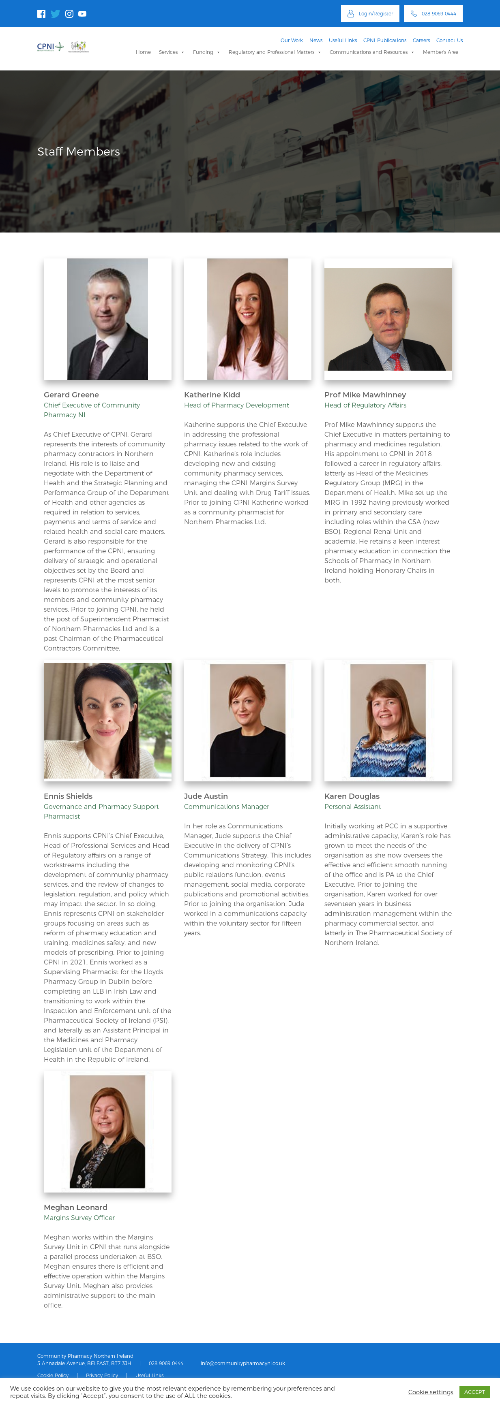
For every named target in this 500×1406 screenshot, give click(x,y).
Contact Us (449, 40)
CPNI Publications (384, 40)
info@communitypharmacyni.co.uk (243, 1363)
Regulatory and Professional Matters (275, 52)
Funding (207, 52)
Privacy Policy (102, 1375)
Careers (421, 40)
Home (143, 52)
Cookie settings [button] (430, 1392)
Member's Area (441, 52)
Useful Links (343, 40)
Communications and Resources (372, 52)
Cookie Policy (53, 1375)
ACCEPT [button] (474, 1392)
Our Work (292, 40)
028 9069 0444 (166, 1363)
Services (172, 52)
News (315, 40)
